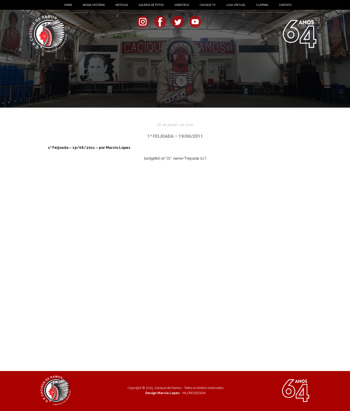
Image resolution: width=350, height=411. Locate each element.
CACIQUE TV (208, 4)
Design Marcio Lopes (162, 393)
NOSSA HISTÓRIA (94, 4)
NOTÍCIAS (122, 4)
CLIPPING (262, 4)
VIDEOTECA (181, 4)
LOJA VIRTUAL (235, 4)
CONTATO (285, 4)
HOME (68, 4)
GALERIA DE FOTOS (151, 4)
